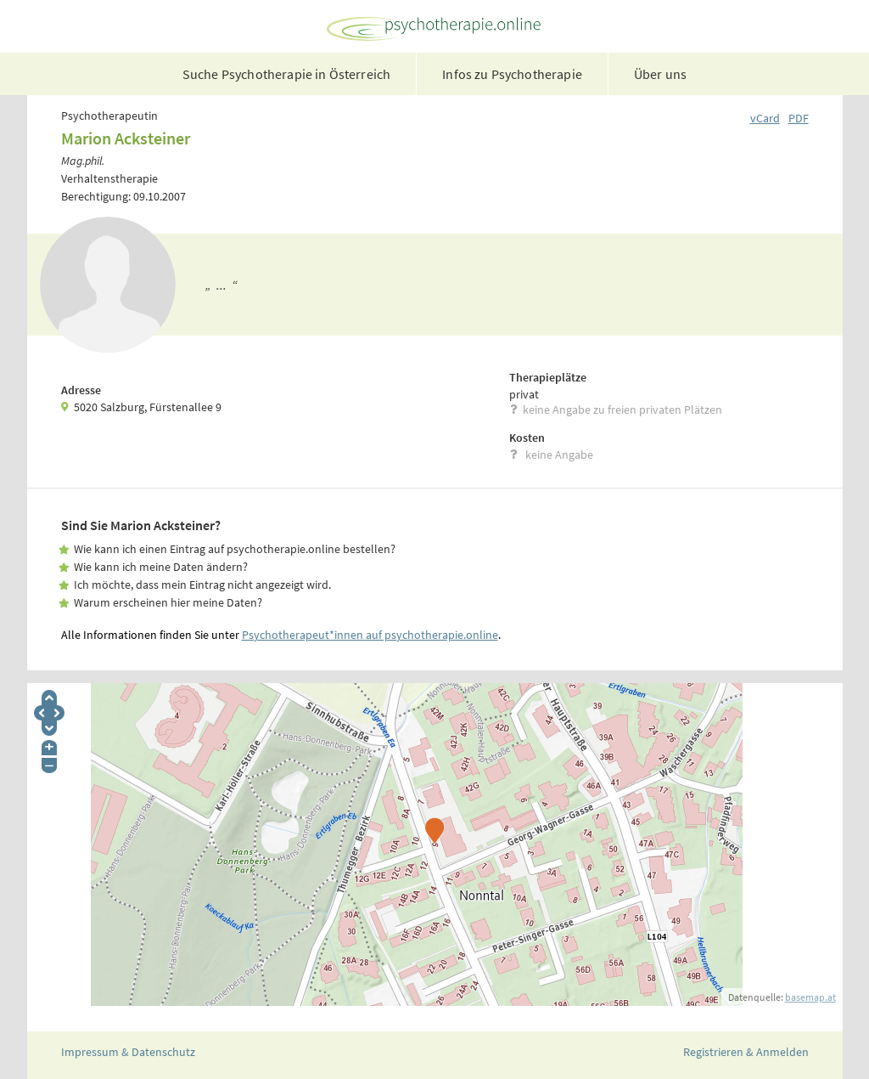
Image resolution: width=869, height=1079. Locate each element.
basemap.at (810, 997)
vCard (765, 118)
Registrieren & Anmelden (746, 1051)
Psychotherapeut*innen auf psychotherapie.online (370, 634)
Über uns (660, 73)
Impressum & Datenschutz (128, 1051)
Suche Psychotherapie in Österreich (286, 73)
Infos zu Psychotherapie (512, 73)
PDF (798, 118)
